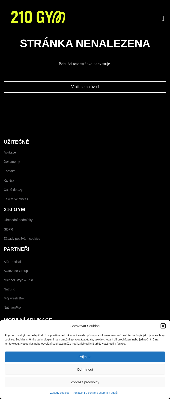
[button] (163, 326)
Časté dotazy (13, 190)
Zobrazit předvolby (85, 382)
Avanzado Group (16, 271)
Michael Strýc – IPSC (19, 280)
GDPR (8, 229)
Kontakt (9, 171)
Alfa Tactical (12, 262)
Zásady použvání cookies (22, 238)
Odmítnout (85, 369)
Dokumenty (12, 161)
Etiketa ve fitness (16, 199)
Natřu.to (9, 289)
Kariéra (9, 180)
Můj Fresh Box (14, 298)
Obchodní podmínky (18, 220)
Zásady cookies (59, 392)
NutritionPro (12, 307)
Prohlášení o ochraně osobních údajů (95, 392)
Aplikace (10, 152)
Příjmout (85, 357)
